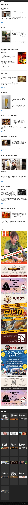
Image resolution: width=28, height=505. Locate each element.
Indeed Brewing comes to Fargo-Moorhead (9, 156)
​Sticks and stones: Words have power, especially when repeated (5, 431)
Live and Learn (21, 472)
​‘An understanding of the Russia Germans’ (14, 416)
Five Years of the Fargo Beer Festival (8, 208)
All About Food (4, 443)
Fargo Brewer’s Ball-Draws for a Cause (9, 136)
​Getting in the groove (5, 8)
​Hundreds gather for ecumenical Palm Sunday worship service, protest (5, 416)
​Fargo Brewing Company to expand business (9, 49)
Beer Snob (3, 472)
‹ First (9, 229)
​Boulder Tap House (4, 73)
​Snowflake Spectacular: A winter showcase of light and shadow (14, 460)
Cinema (20, 443)
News (3, 414)
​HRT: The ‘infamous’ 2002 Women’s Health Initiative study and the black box (14, 474)
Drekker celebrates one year (6, 186)
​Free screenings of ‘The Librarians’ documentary (22, 445)
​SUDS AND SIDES (4, 27)
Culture (12, 414)
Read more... (3, 22)
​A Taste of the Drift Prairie (5, 473)
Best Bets (20, 414)
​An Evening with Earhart (22, 415)
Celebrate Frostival (21, 473)
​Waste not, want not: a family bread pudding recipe (5, 445)
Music (11, 443)
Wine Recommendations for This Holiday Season (22, 430)
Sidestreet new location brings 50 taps (9, 115)
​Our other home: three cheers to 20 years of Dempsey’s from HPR (4, 489)
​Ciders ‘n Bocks (4, 92)
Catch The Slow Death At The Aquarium (13, 445)
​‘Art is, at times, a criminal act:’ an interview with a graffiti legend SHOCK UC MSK (5, 460)
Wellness (12, 472)
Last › (17, 229)
